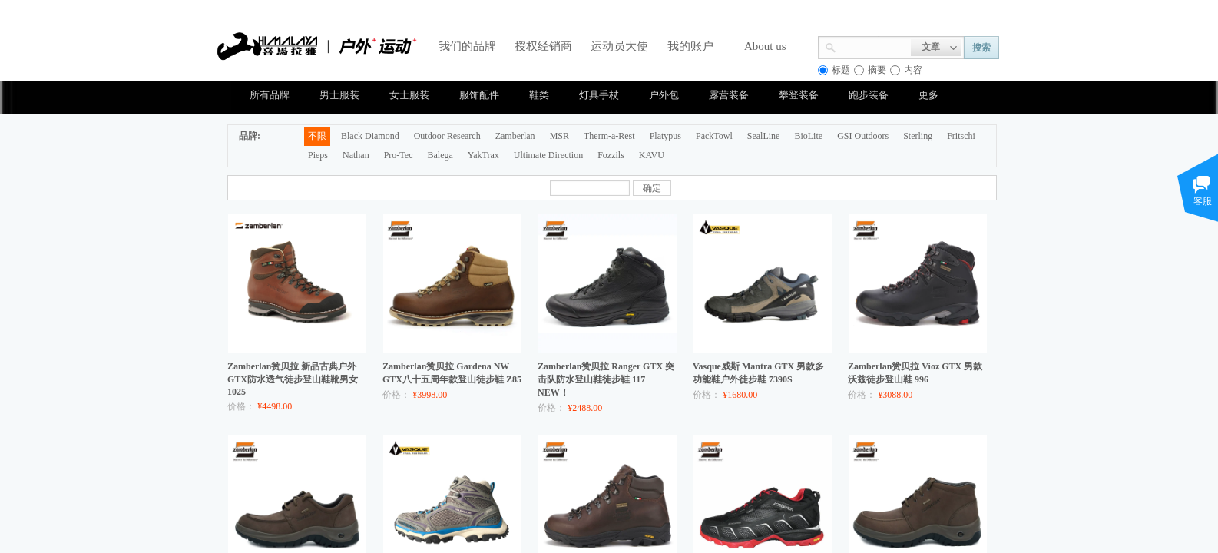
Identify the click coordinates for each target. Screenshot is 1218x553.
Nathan (356, 155)
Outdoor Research (447, 136)
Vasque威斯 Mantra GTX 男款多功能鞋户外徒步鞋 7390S (758, 373)
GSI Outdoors (863, 136)
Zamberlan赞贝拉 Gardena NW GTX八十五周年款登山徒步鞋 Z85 (451, 373)
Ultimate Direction (548, 155)
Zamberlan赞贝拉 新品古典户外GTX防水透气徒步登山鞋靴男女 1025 (292, 379)
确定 (652, 188)
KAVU (651, 155)
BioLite (808, 136)
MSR (559, 136)
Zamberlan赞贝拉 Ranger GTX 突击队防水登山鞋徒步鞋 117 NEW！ (606, 379)
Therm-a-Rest (609, 136)
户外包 (664, 95)
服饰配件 (479, 95)
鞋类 (539, 95)
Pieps (318, 155)
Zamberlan (515, 136)
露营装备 (729, 95)
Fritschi (961, 136)
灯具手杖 (599, 95)
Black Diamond (370, 136)
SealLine (763, 136)
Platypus (665, 136)
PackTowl (714, 136)
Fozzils (610, 155)
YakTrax (483, 155)
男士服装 (339, 95)
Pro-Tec (398, 155)
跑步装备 (869, 95)
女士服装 (409, 95)
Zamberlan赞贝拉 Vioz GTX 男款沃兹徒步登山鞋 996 (915, 373)
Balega (439, 155)
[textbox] (873, 46)
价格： (241, 406)
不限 (317, 136)
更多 (928, 95)
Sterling (917, 136)
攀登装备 (799, 95)
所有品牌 (270, 95)
